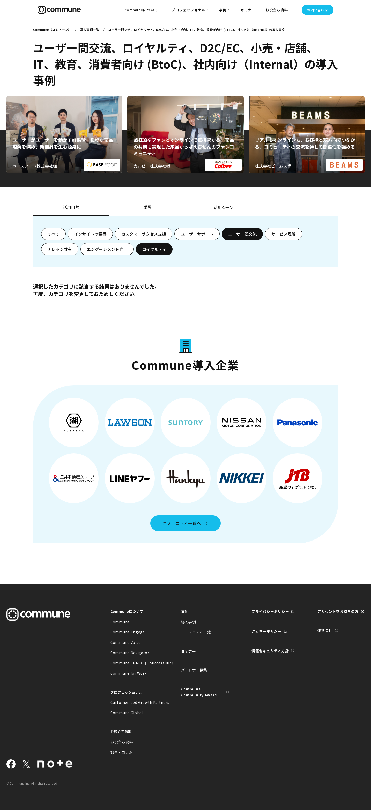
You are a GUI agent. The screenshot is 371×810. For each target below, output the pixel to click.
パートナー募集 (194, 669)
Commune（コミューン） (52, 29)
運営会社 (324, 630)
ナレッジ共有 (60, 249)
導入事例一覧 (89, 29)
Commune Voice (125, 642)
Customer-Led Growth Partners (134, 702)
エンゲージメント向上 (107, 249)
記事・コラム (121, 752)
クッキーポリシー (266, 631)
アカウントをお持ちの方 (338, 611)
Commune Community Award (199, 692)
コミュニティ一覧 (196, 631)
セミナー (247, 9)
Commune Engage (127, 631)
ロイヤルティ (154, 249)
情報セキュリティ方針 (270, 650)
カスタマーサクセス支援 (143, 234)
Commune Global (126, 712)
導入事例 (188, 621)
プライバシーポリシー (270, 611)
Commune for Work (128, 673)
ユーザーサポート (197, 234)
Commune (120, 621)
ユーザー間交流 (242, 234)
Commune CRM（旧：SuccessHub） (134, 662)
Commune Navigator (129, 652)
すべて (53, 234)
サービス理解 (283, 234)
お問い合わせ (317, 10)
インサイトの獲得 (90, 234)
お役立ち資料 (121, 741)
